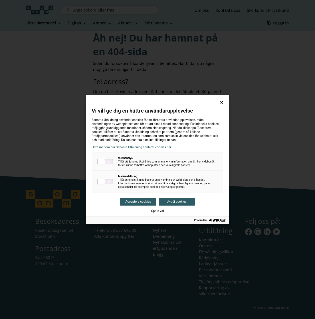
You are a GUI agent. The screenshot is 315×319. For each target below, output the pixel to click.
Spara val (157, 211)
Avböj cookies (177, 201)
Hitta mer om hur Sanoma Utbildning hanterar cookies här (131, 147)
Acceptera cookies (138, 201)
